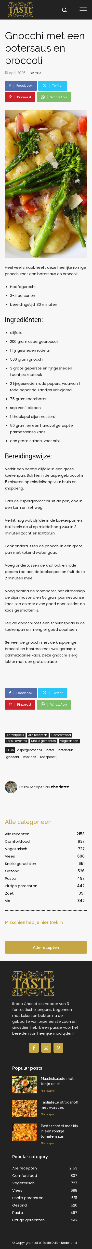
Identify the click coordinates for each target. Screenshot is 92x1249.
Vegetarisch (69, 741)
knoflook (29, 757)
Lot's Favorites (16, 741)
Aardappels (15, 735)
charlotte (60, 787)
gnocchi (12, 757)
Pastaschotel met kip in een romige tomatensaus (59, 1131)
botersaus (66, 750)
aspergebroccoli (29, 750)
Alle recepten (38, 735)
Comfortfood (61, 735)
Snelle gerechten (43, 741)
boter (50, 750)
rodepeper (47, 757)
